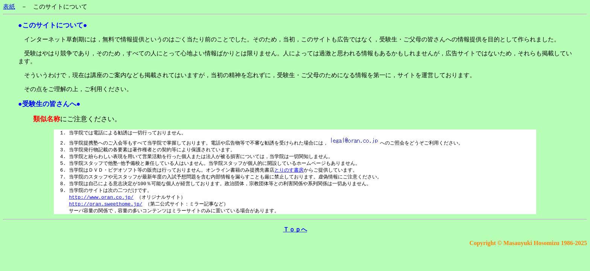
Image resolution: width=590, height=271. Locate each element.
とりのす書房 (289, 171)
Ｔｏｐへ (295, 233)
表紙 (9, 6)
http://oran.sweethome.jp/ (105, 207)
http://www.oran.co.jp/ (101, 200)
